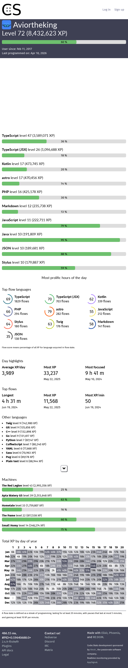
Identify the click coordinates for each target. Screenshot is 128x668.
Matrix (49, 650)
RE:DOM (98, 637)
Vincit (93, 649)
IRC (47, 645)
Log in (107, 9)
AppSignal (92, 662)
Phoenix (114, 633)
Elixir (104, 633)
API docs (7, 650)
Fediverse (51, 637)
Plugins (6, 646)
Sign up (119, 9)
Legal (5, 654)
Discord (50, 641)
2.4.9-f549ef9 (10, 641)
